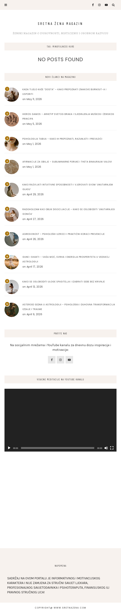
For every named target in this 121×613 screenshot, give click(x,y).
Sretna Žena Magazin (60, 23)
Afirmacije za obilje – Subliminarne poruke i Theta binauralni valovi (67, 161)
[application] (60, 420)
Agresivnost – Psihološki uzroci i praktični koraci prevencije (63, 234)
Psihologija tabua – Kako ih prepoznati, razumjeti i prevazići (62, 138)
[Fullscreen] (112, 448)
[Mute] (106, 448)
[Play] (9, 448)
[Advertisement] (60, 512)
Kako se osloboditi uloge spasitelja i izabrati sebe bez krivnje (63, 281)
